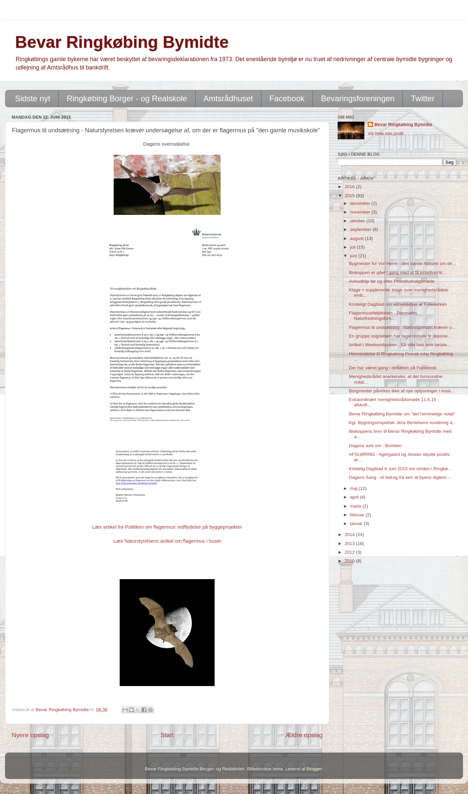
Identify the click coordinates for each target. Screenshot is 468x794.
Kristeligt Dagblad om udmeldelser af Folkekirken (398, 304)
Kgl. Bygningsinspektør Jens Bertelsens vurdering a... (402, 422)
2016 (350, 186)
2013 (350, 543)
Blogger (314, 768)
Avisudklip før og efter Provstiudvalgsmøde (392, 281)
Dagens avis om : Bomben (375, 445)
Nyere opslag (30, 735)
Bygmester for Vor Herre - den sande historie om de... (402, 263)
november (360, 212)
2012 (350, 552)
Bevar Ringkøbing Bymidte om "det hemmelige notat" (402, 413)
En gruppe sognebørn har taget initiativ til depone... (400, 336)
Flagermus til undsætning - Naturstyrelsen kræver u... (402, 327)
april (355, 497)
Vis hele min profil (385, 133)
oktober (358, 220)
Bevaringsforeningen (357, 98)
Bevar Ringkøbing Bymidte (122, 42)
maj (354, 488)
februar (358, 514)
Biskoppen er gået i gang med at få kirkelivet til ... (398, 272)
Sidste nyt (32, 98)
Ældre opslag (304, 735)
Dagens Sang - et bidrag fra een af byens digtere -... (401, 477)
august (357, 238)
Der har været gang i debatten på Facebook (393, 367)
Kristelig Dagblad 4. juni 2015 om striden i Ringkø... (400, 468)
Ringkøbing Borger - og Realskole (127, 98)
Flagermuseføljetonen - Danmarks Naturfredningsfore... (383, 315)
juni (354, 255)
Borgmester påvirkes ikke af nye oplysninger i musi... (401, 390)
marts (356, 506)
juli (353, 247)
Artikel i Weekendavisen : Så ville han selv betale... (400, 344)
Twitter (423, 98)
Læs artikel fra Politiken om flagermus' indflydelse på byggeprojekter (167, 527)
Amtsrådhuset (228, 98)
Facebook (287, 98)
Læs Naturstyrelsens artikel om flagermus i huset (167, 541)
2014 (350, 534)
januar (357, 523)
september (361, 229)
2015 (350, 195)
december (360, 203)
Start (167, 735)
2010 (350, 560)
